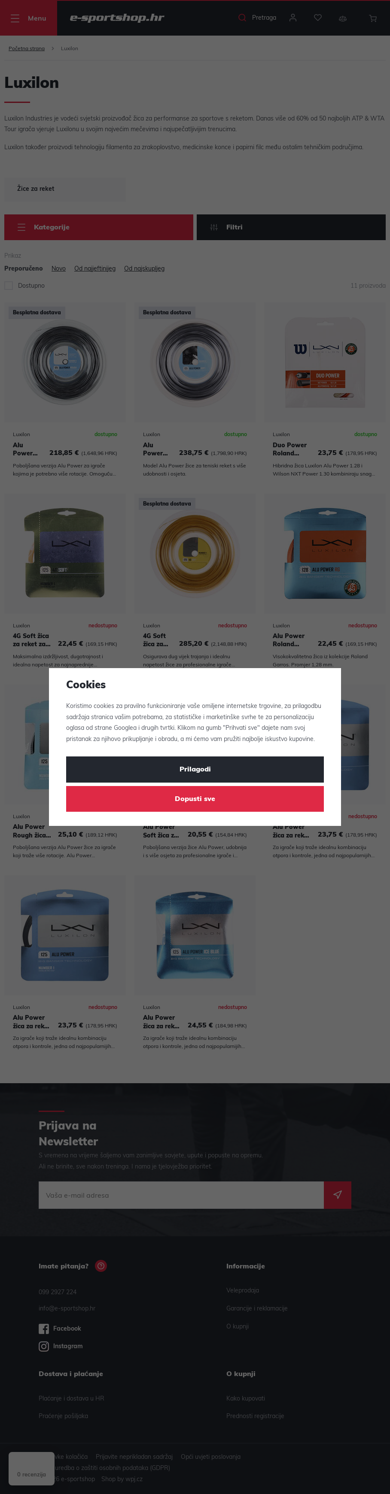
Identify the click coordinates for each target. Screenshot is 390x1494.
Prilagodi (195, 769)
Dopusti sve (195, 799)
